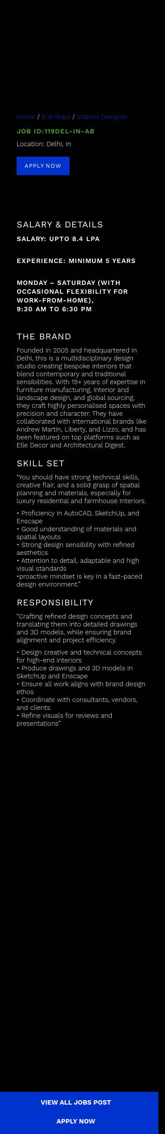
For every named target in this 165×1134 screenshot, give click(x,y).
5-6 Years (56, 117)
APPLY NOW (43, 165)
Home (26, 117)
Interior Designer (102, 117)
